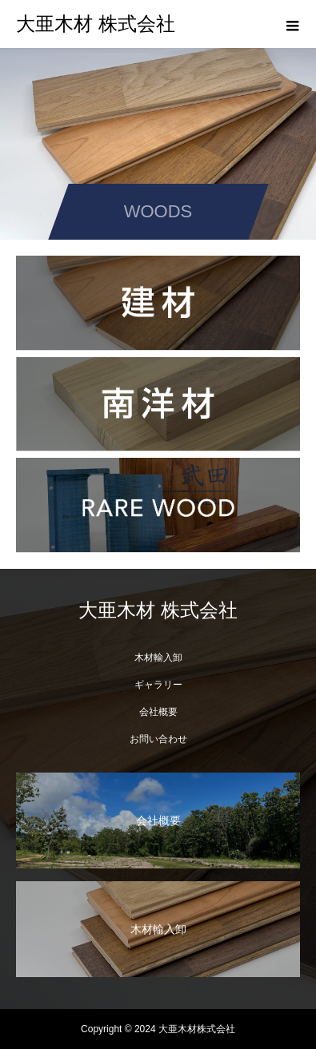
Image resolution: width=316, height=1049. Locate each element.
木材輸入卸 (158, 657)
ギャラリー (158, 684)
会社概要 (158, 711)
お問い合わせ (158, 739)
